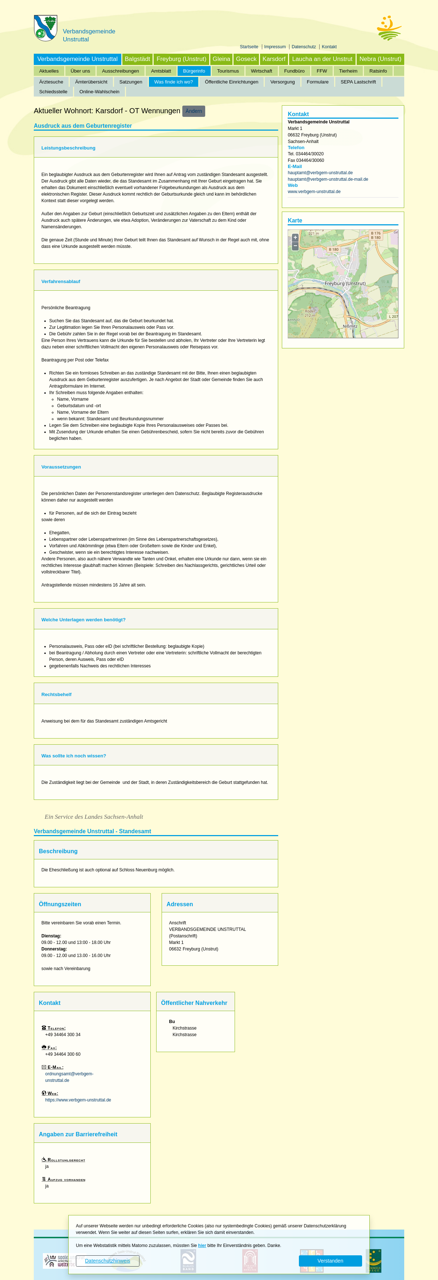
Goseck (246, 59)
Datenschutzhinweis (107, 1261)
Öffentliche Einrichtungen (231, 82)
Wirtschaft (261, 71)
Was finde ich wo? (173, 82)
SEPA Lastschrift (358, 82)
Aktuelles (49, 71)
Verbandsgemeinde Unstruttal (77, 59)
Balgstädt (137, 59)
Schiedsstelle (53, 91)
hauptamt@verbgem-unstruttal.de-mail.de (328, 179)
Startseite (250, 46)
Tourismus (228, 71)
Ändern (194, 111)
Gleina (222, 59)
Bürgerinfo (194, 71)
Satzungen (130, 82)
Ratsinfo (378, 71)
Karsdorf (274, 59)
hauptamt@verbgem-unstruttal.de (320, 172)
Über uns (80, 71)
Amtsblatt (161, 71)
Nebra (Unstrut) (381, 59)
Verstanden (330, 1261)
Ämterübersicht (91, 82)
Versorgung (282, 82)
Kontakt (329, 46)
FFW (322, 71)
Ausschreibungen (120, 71)
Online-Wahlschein (99, 91)
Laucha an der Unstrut (322, 59)
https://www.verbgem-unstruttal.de (78, 1100)
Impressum (275, 46)
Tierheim (348, 71)
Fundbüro (294, 71)
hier (202, 1245)
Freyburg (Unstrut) (181, 59)
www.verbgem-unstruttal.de (314, 191)
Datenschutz (304, 46)
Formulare (318, 82)
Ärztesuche (51, 82)
